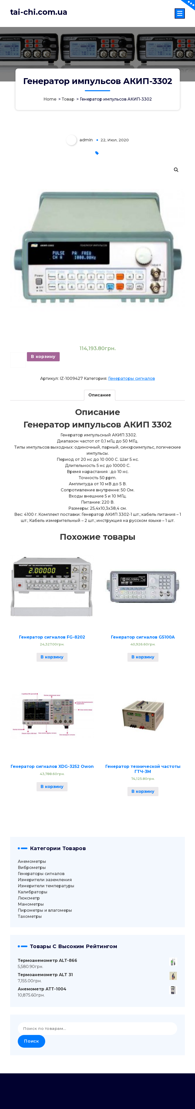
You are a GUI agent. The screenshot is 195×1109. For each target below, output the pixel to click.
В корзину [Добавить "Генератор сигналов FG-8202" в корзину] (52, 692)
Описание (99, 430)
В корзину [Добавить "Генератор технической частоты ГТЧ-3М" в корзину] (143, 827)
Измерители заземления (45, 915)
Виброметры (32, 903)
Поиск (31, 1077)
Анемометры (32, 897)
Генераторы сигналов (131, 414)
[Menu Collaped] (180, 13)
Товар (68, 99)
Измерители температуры (46, 921)
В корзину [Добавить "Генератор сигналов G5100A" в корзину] (143, 692)
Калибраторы (32, 927)
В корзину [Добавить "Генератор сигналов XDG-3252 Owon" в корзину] (52, 822)
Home (49, 99)
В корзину (43, 392)
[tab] (99, 431)
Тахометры (30, 952)
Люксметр (29, 933)
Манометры (31, 939)
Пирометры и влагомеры (45, 946)
